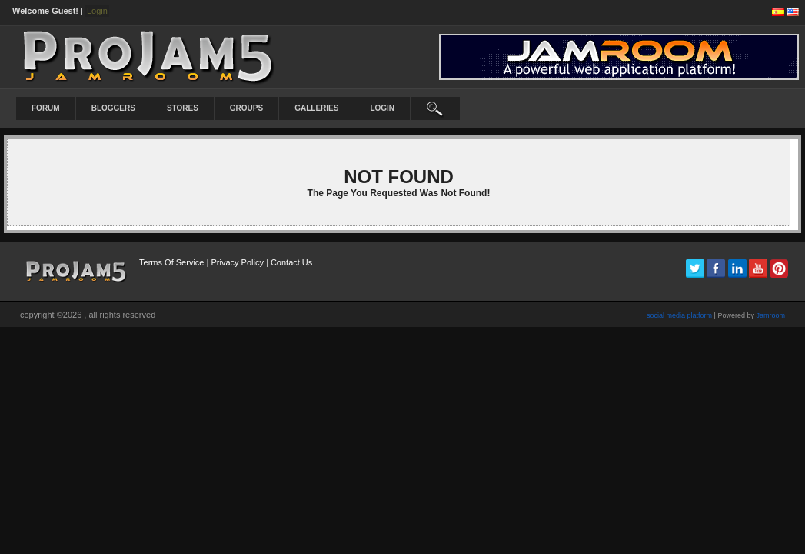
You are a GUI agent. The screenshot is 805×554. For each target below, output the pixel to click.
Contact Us (291, 262)
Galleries (316, 108)
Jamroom (770, 315)
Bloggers (113, 108)
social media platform (679, 315)
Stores (182, 108)
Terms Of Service (171, 262)
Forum (46, 108)
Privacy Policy (237, 262)
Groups (246, 108)
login (382, 108)
